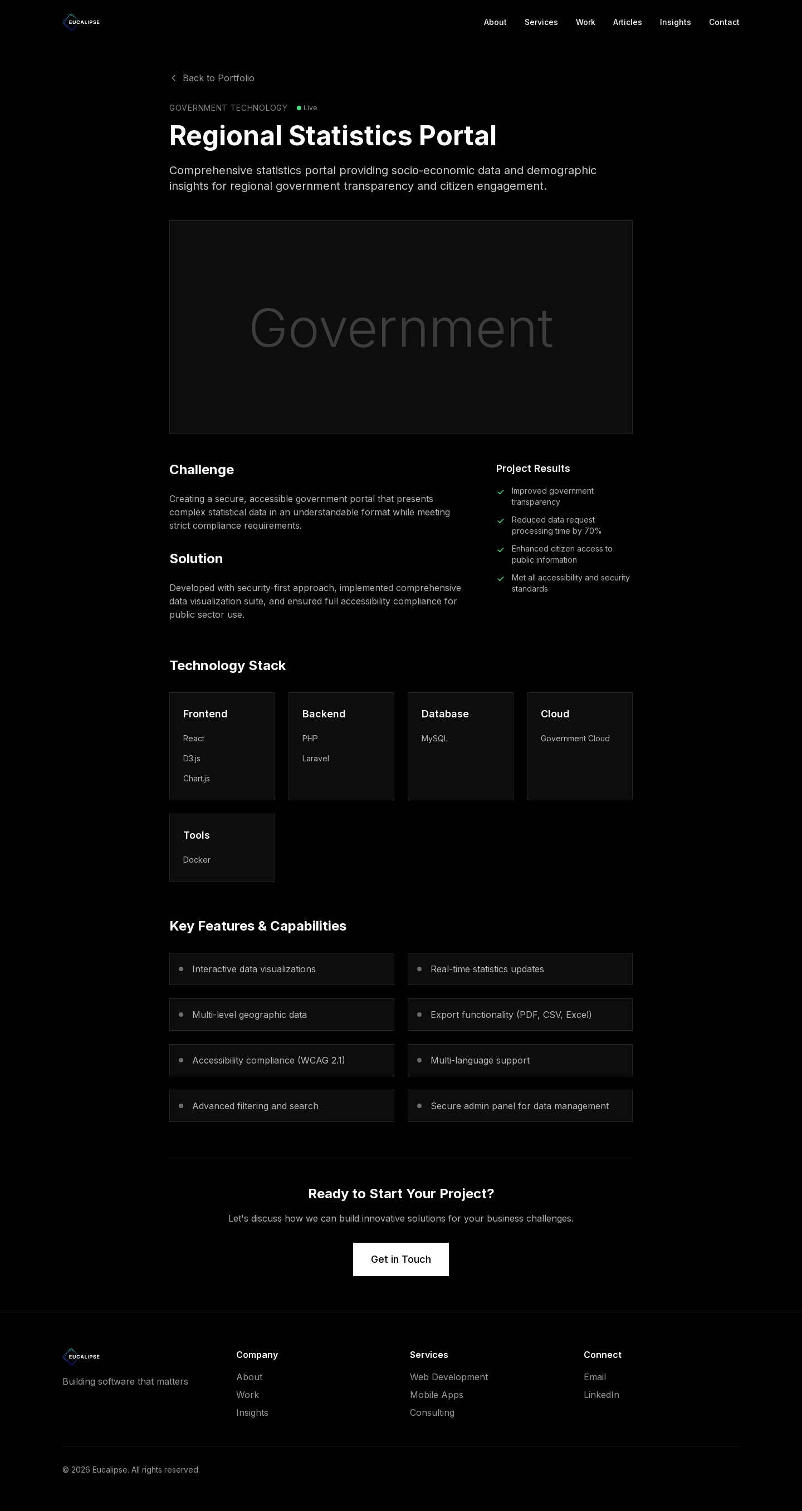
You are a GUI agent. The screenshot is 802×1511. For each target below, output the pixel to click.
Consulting (432, 1412)
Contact (724, 22)
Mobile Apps (436, 1394)
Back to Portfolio (212, 77)
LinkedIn (601, 1394)
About (495, 22)
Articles (627, 22)
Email (595, 1376)
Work (585, 22)
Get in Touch (401, 1259)
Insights (675, 22)
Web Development (449, 1376)
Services (541, 22)
